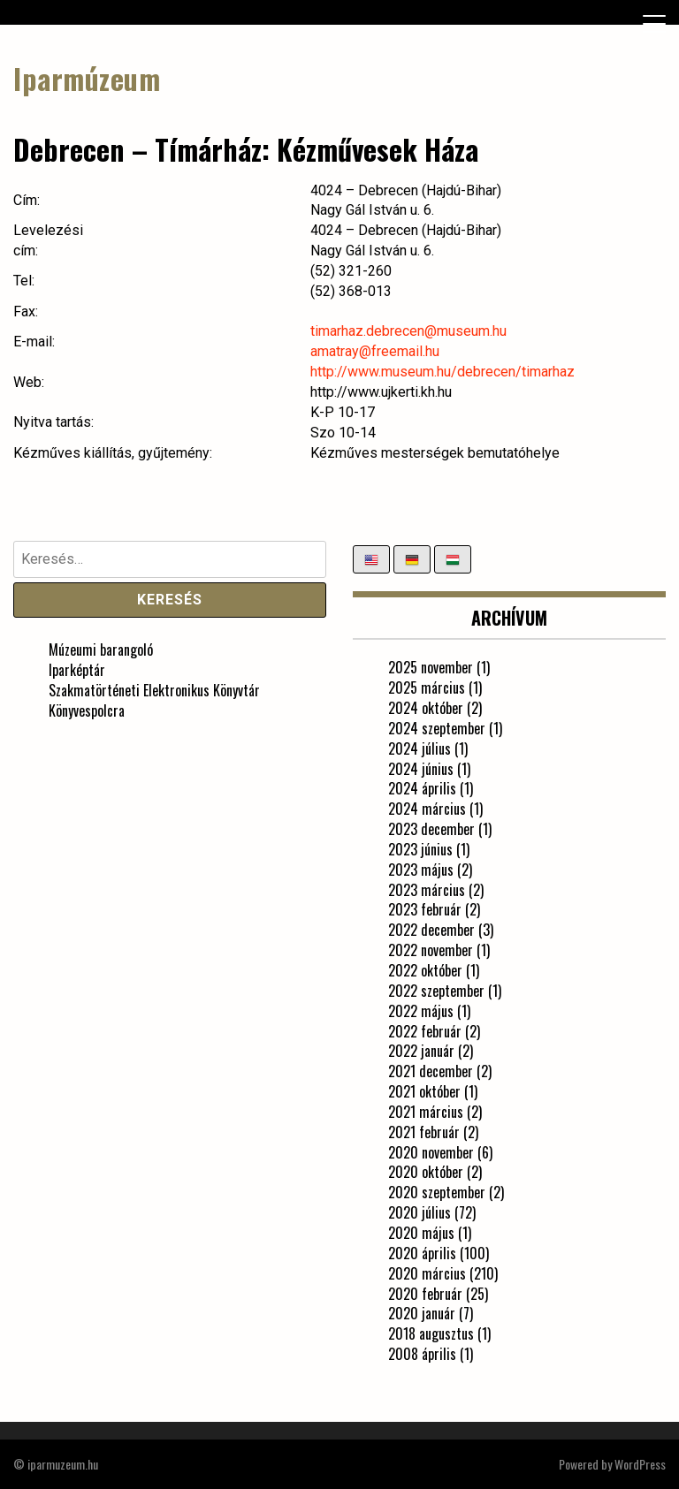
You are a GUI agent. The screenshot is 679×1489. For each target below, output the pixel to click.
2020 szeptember (436, 1192)
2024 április (422, 788)
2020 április (422, 1253)
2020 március (427, 1273)
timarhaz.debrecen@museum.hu (408, 331)
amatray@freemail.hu (374, 351)
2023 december (431, 828)
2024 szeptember (436, 728)
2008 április (422, 1353)
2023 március (426, 889)
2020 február (425, 1293)
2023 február (425, 909)
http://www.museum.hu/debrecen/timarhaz (442, 371)
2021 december (430, 1071)
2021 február (424, 1132)
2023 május (421, 869)
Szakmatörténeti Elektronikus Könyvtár (154, 690)
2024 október (425, 707)
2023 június (420, 849)
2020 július (419, 1212)
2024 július (419, 748)
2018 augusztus (431, 1333)
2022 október (425, 970)
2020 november (431, 1152)
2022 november (430, 950)
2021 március (425, 1111)
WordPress (640, 1464)
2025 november (430, 667)
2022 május (421, 1011)
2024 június (421, 768)
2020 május (421, 1232)
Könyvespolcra (87, 710)
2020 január (421, 1313)
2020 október (425, 1171)
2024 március (427, 808)
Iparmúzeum (86, 78)
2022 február (425, 1031)
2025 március (426, 687)
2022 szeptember (436, 990)
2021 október (424, 1091)
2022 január (421, 1050)
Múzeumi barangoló (101, 649)
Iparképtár (77, 669)
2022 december (431, 929)
